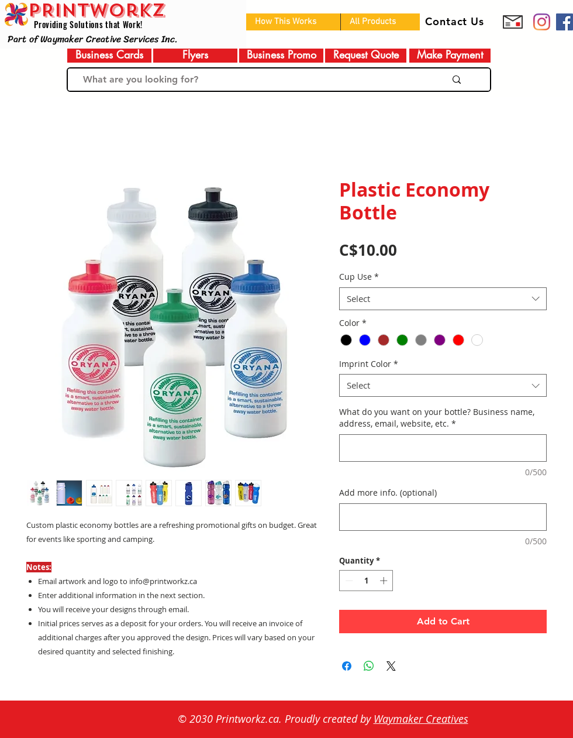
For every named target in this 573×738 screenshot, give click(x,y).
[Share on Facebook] (347, 666)
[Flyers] (195, 54)
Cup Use (359, 276)
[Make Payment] (450, 54)
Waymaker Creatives (421, 719)
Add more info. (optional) (388, 492)
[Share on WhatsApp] (369, 666)
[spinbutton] (366, 581)
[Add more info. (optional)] (443, 517)
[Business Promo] (281, 54)
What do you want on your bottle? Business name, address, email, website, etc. (436, 417)
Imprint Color (368, 363)
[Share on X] (391, 666)
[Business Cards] (109, 54)
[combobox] (443, 298)
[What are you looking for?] (249, 79)
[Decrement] (348, 581)
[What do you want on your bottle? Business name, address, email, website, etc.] (443, 448)
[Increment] (385, 581)
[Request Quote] (366, 54)
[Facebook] (564, 21)
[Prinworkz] (541, 21)
